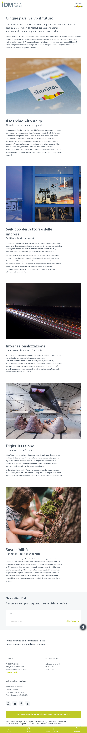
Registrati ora (72, 621)
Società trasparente (12, 724)
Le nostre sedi (11, 672)
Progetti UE (23, 724)
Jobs (25, 722)
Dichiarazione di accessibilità (58, 722)
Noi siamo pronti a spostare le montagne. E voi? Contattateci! (43, 714)
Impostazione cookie (55, 724)
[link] (12, 4)
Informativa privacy (16, 621)
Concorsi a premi (34, 724)
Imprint (31, 722)
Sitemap (44, 724)
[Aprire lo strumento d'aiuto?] (83, 627)
